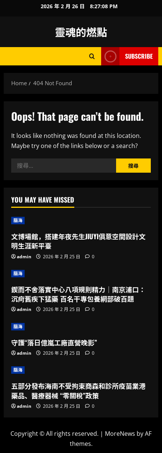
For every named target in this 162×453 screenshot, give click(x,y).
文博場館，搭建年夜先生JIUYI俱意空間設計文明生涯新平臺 (78, 240)
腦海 (17, 220)
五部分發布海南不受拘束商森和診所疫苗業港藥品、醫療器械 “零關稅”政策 (78, 390)
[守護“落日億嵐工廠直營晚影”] (81, 326)
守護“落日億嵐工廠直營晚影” (54, 342)
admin (24, 256)
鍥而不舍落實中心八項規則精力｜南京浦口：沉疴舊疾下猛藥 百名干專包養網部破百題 (78, 293)
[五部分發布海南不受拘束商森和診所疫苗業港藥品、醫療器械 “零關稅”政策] (81, 370)
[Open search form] (92, 56)
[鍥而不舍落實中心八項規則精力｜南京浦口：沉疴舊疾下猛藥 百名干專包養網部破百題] (81, 273)
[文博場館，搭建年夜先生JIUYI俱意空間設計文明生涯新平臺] (81, 220)
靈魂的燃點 (81, 31)
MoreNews (120, 433)
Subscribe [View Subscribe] (127, 56)
